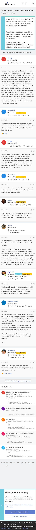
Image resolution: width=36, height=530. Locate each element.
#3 (34, 151)
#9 (34, 362)
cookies (18, 497)
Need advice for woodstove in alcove (18, 408)
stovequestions (10, 435)
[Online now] (5, 275)
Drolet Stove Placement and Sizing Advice (20, 433)
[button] (3, 4)
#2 (34, 120)
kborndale (11, 427)
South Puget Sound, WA (16, 279)
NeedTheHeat (10, 410)
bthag (4, 13)
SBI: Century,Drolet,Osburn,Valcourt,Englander (20, 442)
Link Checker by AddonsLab (9, 524)
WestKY (8, 421)
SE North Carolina (15, 232)
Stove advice (10, 419)
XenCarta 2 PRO (5, 528)
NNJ (29, 205)
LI (28, 115)
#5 (34, 210)
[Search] (33, 3)
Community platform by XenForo (18, 523)
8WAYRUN (25, 528)
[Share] (31, 68)
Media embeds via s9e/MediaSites (24, 526)
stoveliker (11, 441)
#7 (34, 284)
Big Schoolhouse (10, 449)
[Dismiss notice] (32, 19)
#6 (34, 237)
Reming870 (9, 396)
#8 (34, 311)
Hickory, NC (29, 62)
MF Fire (17, 410)
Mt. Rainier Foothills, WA (17, 357)
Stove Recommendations (14, 447)
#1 (34, 67)
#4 (34, 184)
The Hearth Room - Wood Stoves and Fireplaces (20, 403)
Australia (30, 306)
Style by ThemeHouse (8, 526)
